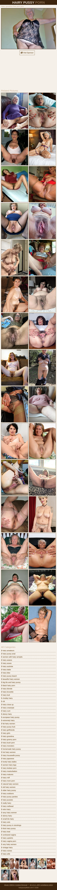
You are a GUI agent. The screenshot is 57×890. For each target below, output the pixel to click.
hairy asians (6, 660)
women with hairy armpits (11, 657)
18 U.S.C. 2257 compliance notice (41, 885)
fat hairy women (8, 724)
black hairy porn (8, 685)
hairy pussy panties (9, 797)
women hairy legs (8, 765)
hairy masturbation (9, 771)
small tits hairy (7, 819)
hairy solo (5, 822)
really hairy (6, 803)
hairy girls (5, 733)
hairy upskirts (7, 838)
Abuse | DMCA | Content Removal (15, 885)
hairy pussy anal (8, 654)
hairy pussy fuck (8, 727)
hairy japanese (7, 759)
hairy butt (5, 695)
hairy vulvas (6, 851)
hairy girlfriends (8, 730)
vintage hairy (7, 847)
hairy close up (7, 705)
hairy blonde (6, 689)
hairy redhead (7, 806)
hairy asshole (7, 666)
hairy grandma (7, 736)
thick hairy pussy (8, 828)
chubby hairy (7, 698)
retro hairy (6, 809)
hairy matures (7, 774)
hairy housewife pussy (10, 755)
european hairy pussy (10, 717)
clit (3, 701)
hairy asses (6, 663)
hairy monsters (7, 746)
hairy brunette (7, 692)
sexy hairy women (9, 813)
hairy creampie (7, 708)
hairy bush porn (8, 743)
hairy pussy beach (9, 676)
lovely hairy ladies (9, 762)
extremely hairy (8, 720)
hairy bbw (5, 673)
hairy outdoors (7, 793)
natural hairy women (10, 784)
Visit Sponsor (27, 53)
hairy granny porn (8, 739)
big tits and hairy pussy (10, 682)
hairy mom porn (8, 781)
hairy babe (6, 670)
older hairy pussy (8, 790)
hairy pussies (7, 800)
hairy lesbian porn (9, 768)
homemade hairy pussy (11, 749)
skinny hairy (6, 816)
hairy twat (5, 832)
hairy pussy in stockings (11, 825)
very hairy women (8, 844)
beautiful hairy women (10, 679)
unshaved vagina (8, 835)
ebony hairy (6, 714)
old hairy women (8, 787)
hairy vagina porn (8, 841)
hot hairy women (8, 752)
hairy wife (5, 854)
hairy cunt (5, 711)
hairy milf (5, 778)
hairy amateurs (7, 651)
